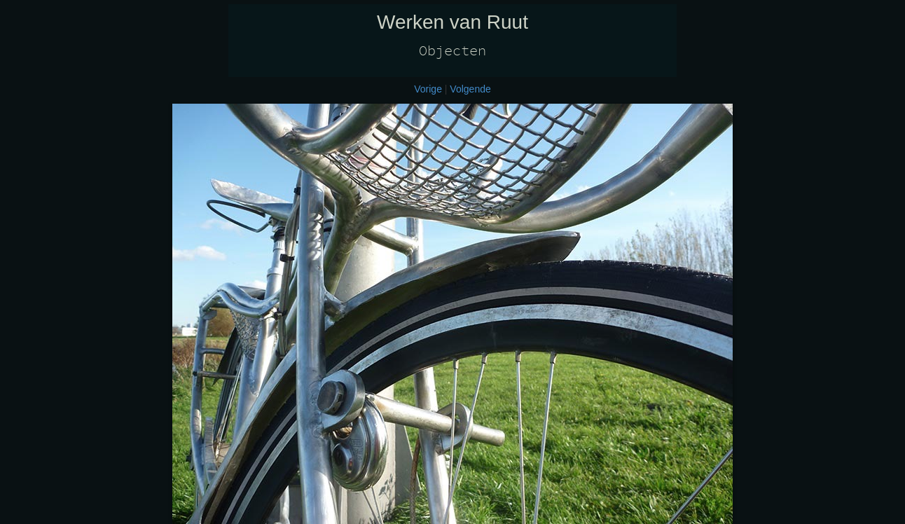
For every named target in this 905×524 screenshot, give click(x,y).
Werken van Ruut (452, 22)
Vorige (428, 89)
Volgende (470, 89)
